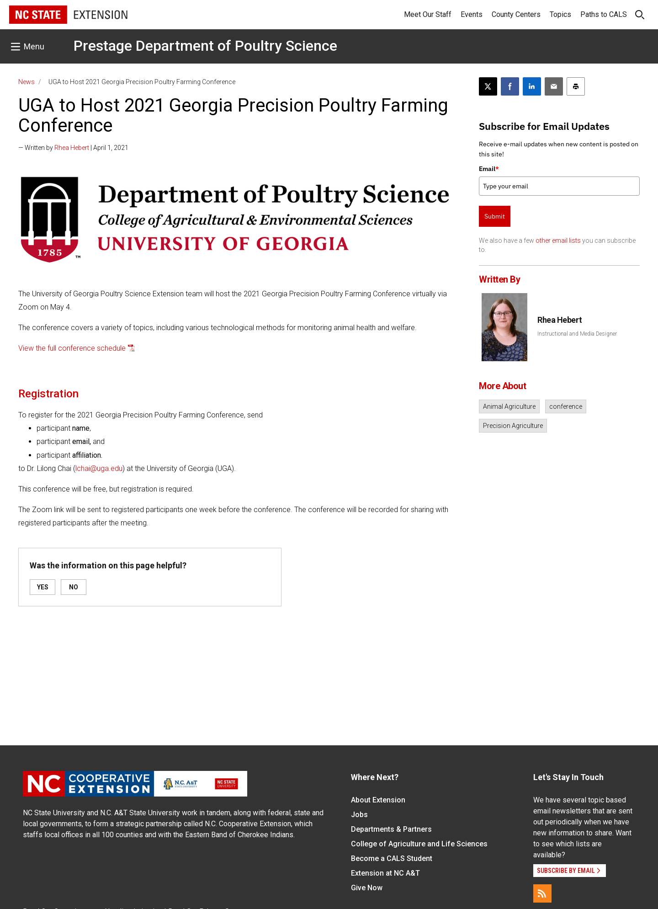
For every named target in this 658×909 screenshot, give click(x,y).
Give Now (366, 887)
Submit (494, 216)
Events (472, 14)
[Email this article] (554, 86)
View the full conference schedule (72, 348)
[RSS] (542, 893)
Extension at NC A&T (385, 873)
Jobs (359, 814)
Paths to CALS (603, 14)
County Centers (516, 14)
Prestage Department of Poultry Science (205, 45)
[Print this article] (576, 86)
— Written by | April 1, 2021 (73, 147)
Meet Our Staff (427, 14)
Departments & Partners (391, 829)
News (26, 82)
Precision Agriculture (513, 425)
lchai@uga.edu (98, 468)
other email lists (558, 240)
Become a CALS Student (391, 858)
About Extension (378, 800)
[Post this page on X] (488, 86)
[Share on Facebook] (510, 86)
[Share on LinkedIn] (532, 86)
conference (565, 406)
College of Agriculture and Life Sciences (419, 843)
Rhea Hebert (71, 147)
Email (489, 169)
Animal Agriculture (509, 406)
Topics (560, 14)
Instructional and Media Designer (577, 334)
